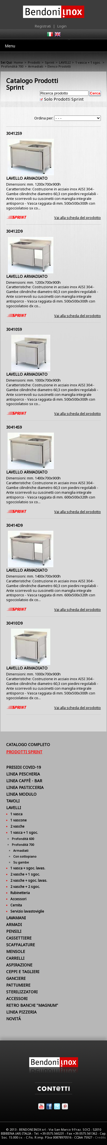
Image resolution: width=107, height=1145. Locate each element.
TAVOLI (13, 801)
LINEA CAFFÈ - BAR (24, 780)
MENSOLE (15, 951)
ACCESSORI (17, 998)
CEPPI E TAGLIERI (22, 971)
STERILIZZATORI (22, 991)
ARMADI (14, 924)
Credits (100, 1137)
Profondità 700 (12, 66)
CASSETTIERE (18, 938)
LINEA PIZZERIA (21, 1012)
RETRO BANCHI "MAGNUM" (32, 1005)
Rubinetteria (20, 892)
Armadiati (35, 66)
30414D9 (14, 525)
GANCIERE (16, 978)
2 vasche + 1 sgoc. (25, 874)
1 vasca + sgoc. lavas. (27, 868)
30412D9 (14, 231)
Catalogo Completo (28, 744)
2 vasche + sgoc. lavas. (28, 880)
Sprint (49, 62)
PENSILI (13, 931)
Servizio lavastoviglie (27, 911)
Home (18, 62)
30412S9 (14, 133)
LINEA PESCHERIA (23, 774)
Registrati (43, 26)
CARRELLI (15, 958)
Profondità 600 (23, 839)
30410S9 (14, 329)
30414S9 (14, 427)
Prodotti (34, 62)
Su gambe (21, 862)
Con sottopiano (25, 856)
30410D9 (14, 623)
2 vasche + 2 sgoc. (25, 886)
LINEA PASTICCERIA (25, 787)
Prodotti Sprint (24, 751)
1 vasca (16, 814)
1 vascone (18, 820)
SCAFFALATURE (20, 944)
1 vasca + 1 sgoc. (88, 62)
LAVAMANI (16, 917)
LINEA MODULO (21, 794)
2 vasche (17, 826)
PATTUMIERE (18, 985)
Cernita (16, 905)
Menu (10, 46)
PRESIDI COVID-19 (23, 767)
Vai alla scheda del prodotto (77, 217)
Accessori (18, 899)
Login (62, 26)
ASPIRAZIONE (19, 965)
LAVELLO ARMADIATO (26, 178)
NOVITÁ (13, 1018)
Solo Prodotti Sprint (63, 99)
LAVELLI (64, 62)
